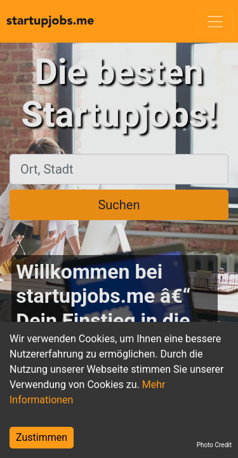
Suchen (119, 204)
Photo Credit (214, 444)
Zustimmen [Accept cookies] (41, 437)
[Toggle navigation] (215, 21)
